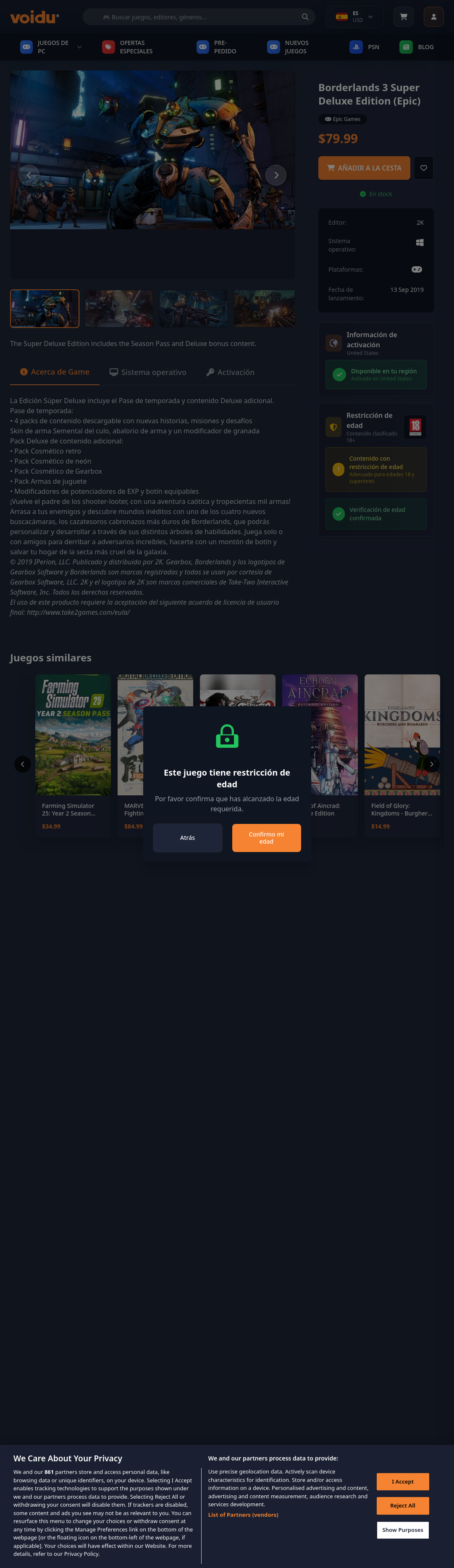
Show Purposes (402, 1539)
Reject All (402, 1515)
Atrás (187, 838)
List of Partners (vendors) (243, 1524)
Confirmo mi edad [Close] (266, 838)
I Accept (403, 1491)
